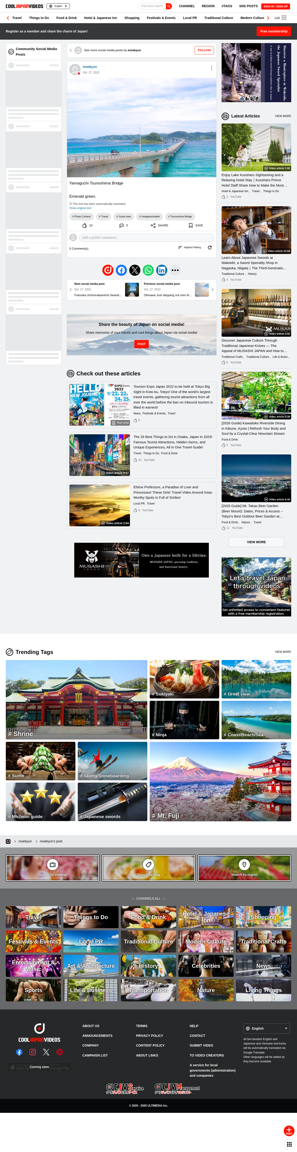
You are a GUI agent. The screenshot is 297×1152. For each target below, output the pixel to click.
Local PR (190, 18)
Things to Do (39, 18)
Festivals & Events (161, 18)
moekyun (90, 67)
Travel (17, 18)
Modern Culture (252, 18)
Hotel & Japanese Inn (100, 18)
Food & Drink (66, 18)
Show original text (80, 208)
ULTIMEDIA (155, 1105)
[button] (268, 18)
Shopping (132, 18)
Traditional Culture (218, 18)
